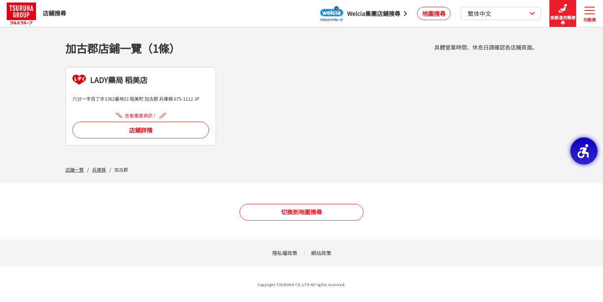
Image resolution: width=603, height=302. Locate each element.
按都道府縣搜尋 (562, 14)
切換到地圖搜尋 (301, 212)
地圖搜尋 (434, 13)
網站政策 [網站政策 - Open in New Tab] (321, 252)
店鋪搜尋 (36, 13)
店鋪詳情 (140, 130)
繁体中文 (501, 13)
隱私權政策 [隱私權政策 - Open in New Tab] (284, 252)
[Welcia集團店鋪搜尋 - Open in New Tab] (363, 13)
